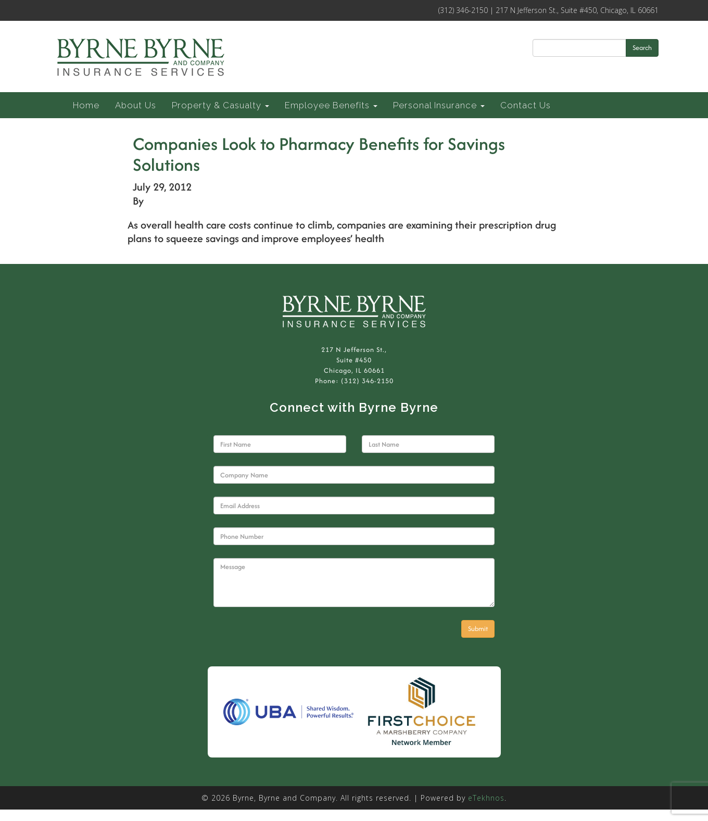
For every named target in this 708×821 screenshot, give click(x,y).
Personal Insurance (439, 105)
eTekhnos (486, 798)
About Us (135, 105)
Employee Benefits (331, 105)
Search (642, 48)
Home (86, 105)
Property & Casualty (220, 105)
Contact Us (525, 105)
